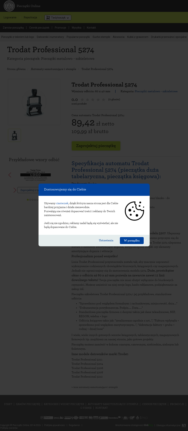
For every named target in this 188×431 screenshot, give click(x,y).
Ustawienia (106, 240)
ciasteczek (62, 203)
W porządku (132, 240)
